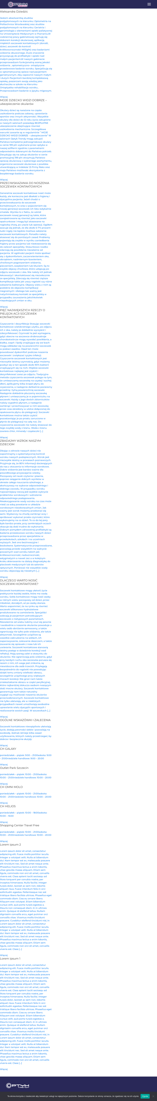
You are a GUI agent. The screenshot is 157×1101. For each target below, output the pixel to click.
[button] (149, 4)
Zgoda (145, 1096)
